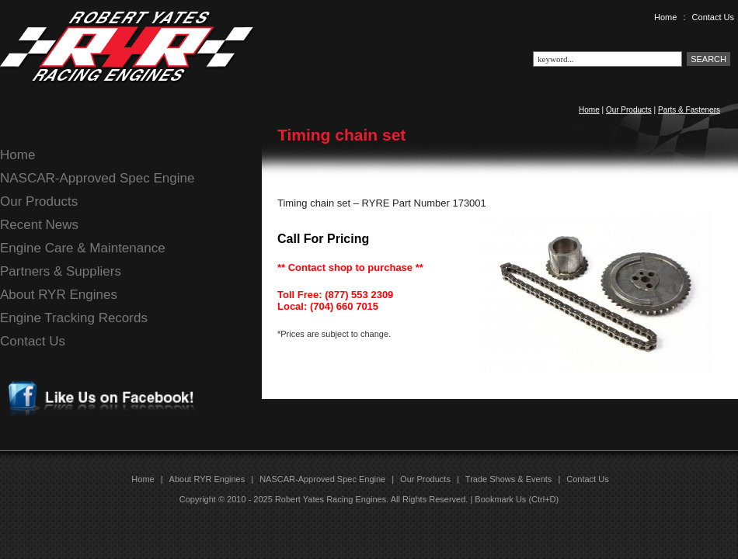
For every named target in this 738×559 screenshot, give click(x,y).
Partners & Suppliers (60, 271)
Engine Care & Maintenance (82, 248)
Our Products (629, 110)
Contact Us (713, 17)
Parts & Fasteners (689, 110)
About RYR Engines (58, 294)
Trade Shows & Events (508, 479)
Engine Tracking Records (74, 318)
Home (665, 17)
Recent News (39, 224)
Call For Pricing (323, 238)
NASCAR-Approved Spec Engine (97, 178)
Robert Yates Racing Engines (330, 499)
